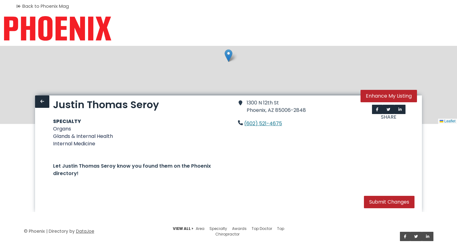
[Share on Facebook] (377, 109)
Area (200, 228)
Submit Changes (389, 201)
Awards (239, 228)
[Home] (57, 28)
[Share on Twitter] (388, 109)
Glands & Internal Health (83, 136)
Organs (62, 128)
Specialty (218, 228)
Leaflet (447, 121)
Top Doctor (262, 228)
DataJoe (85, 231)
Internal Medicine (74, 143)
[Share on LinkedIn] (400, 109)
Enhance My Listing (389, 95)
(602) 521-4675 (263, 123)
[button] (228, 55)
